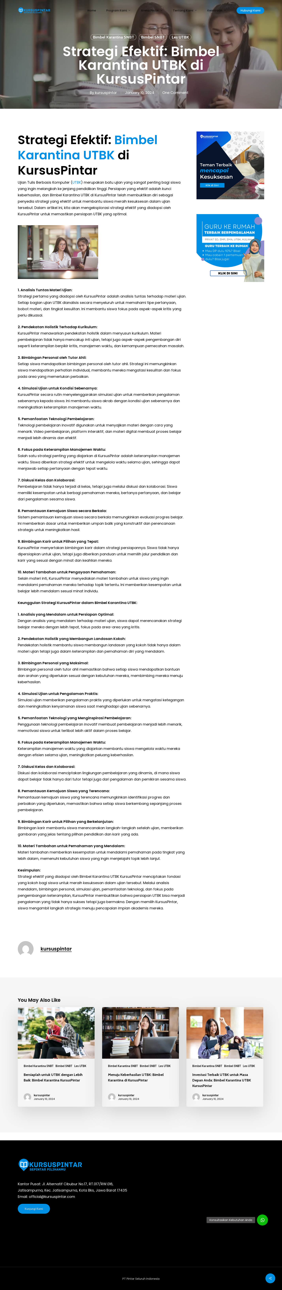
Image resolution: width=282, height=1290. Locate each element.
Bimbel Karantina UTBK (88, 147)
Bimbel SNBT (153, 37)
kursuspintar (106, 92)
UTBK (76, 182)
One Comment (175, 92)
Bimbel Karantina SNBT (113, 37)
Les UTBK (180, 37)
